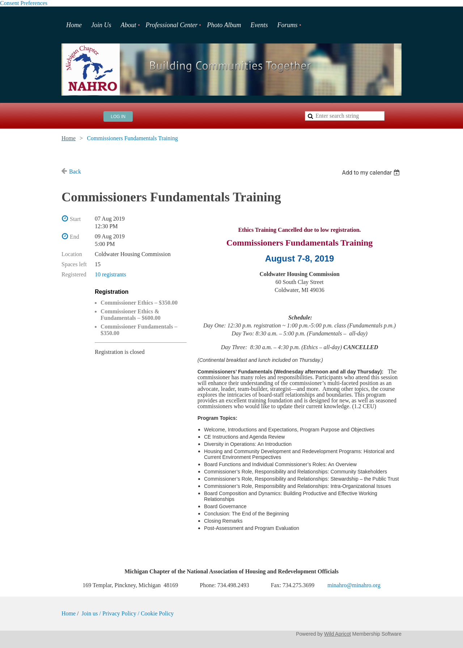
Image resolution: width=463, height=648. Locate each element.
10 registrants (110, 274)
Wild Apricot (337, 634)
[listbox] (372, 172)
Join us (90, 613)
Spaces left (74, 264)
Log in (118, 116)
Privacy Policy (119, 613)
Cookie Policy (157, 613)
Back (75, 171)
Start (75, 219)
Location (71, 254)
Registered (73, 274)
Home (68, 138)
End (74, 237)
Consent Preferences (23, 3)
